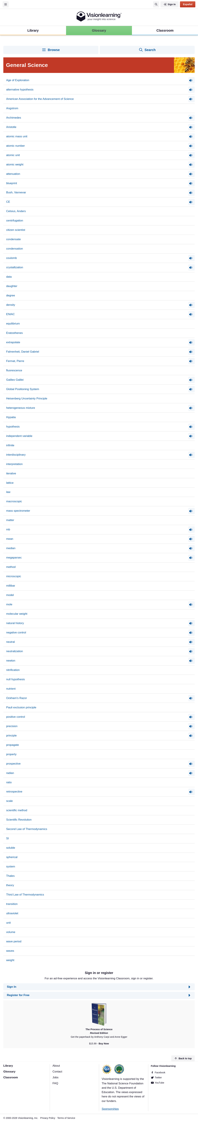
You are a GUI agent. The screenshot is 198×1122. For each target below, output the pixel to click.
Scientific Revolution (19, 819)
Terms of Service (66, 1118)
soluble (10, 847)
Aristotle (11, 127)
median (10, 548)
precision (12, 726)
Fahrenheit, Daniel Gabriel (22, 351)
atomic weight (14, 164)
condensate (13, 239)
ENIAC (10, 314)
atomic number (15, 145)
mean (9, 538)
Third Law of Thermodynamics (25, 894)
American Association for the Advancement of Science (40, 99)
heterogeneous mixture (20, 407)
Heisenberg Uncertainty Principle (26, 398)
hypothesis (13, 426)
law (8, 492)
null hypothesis (15, 679)
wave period (13, 941)
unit (8, 922)
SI (7, 838)
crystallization (14, 267)
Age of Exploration (17, 80)
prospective (13, 763)
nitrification (13, 670)
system (10, 866)
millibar (10, 585)
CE (8, 201)
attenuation (13, 173)
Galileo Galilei (15, 379)
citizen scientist (15, 229)
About (56, 1065)
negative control (16, 632)
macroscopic (14, 501)
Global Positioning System (22, 389)
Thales (10, 875)
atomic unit (13, 155)
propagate (12, 744)
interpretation (14, 464)
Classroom (10, 1077)
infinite (10, 445)
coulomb (11, 258)
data (9, 276)
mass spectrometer (18, 510)
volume (10, 932)
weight (10, 960)
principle (11, 735)
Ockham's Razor (16, 698)
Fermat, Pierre (15, 361)
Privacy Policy (47, 1118)
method (11, 567)
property (11, 754)
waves (10, 950)
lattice (10, 482)
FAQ (55, 1083)
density (10, 304)
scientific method (16, 810)
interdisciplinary (16, 454)
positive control (15, 716)
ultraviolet (12, 913)
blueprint (11, 183)
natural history (15, 623)
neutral (10, 641)
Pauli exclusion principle (21, 707)
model (10, 595)
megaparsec (14, 557)
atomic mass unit (16, 136)
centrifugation (14, 220)
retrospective (14, 791)
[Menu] (6, 4)
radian (10, 773)
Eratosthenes (14, 333)
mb (8, 529)
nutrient (11, 688)
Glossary (9, 1071)
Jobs (56, 1077)
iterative (11, 473)
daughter (11, 286)
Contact (57, 1071)
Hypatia (11, 417)
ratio (9, 782)
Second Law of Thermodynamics (26, 829)
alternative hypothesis (20, 89)
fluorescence (14, 370)
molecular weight (16, 613)
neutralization (14, 651)
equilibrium (13, 323)
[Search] (156, 4)
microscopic (13, 576)
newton (10, 660)
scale (9, 801)
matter (10, 520)
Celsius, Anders (16, 211)
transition (12, 904)
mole (9, 604)
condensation (14, 248)
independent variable (19, 436)
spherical (12, 857)
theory (10, 885)
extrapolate (13, 342)
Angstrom (12, 108)
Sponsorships (110, 1108)
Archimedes (13, 117)
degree (10, 295)
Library (8, 1065)
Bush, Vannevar (16, 192)
